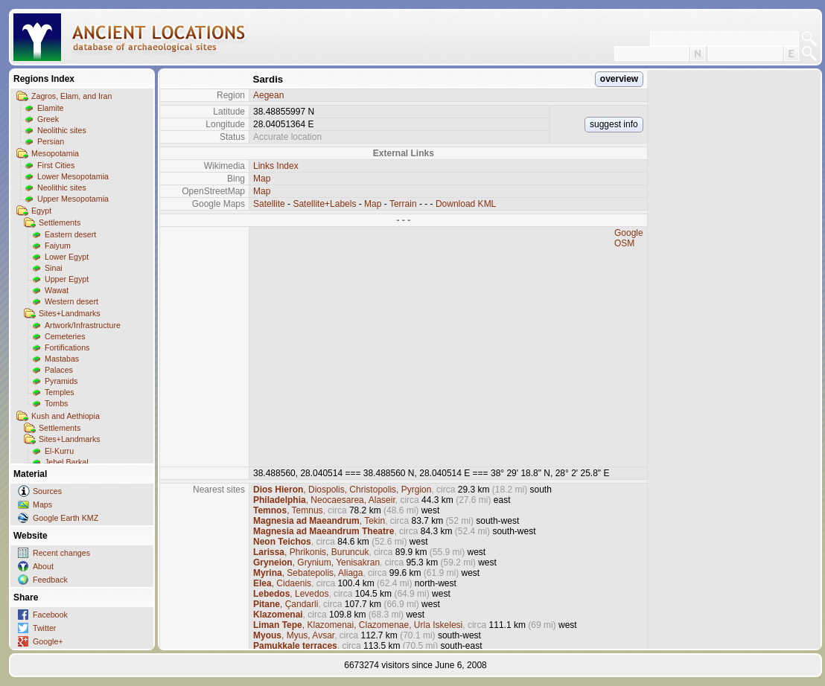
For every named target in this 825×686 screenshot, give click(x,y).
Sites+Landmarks (70, 313)
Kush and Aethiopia (65, 415)
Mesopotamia (55, 153)
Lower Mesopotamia (73, 176)
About (43, 566)
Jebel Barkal (67, 462)
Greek (48, 119)
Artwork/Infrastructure (83, 325)
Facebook (50, 614)
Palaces (59, 369)
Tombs (56, 403)
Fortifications (67, 347)
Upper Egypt (67, 279)
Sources (47, 491)
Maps (42, 504)
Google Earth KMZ (65, 517)
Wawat (57, 290)
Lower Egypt (67, 256)
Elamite (50, 107)
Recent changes (61, 552)
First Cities (55, 165)
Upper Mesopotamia (73, 198)
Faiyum (58, 245)
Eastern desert (70, 234)
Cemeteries (65, 336)
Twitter (44, 628)
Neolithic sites (61, 130)
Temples (59, 392)
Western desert (71, 301)
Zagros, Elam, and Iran (71, 96)
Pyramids (61, 380)
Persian (50, 141)
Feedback (50, 579)
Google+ (48, 641)
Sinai (54, 267)
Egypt (41, 210)
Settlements (59, 222)
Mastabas (62, 358)
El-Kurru (59, 450)
